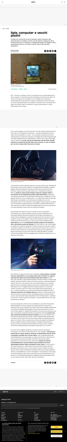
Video (19, 414)
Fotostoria (20, 415)
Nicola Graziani (15, 50)
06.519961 (54, 419)
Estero (2, 415)
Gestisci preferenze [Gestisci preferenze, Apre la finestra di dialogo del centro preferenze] (56, 435)
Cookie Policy (37, 420)
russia (25, 89)
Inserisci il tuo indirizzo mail (8, 402)
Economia (3, 417)
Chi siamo (36, 414)
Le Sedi (36, 415)
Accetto (56, 427)
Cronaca (7, 28)
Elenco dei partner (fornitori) (34, 428)
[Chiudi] (65, 431)
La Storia (36, 417)
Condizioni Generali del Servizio (33, 407)
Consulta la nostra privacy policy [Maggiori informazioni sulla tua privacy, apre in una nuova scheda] (11, 439)
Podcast (20, 417)
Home (4, 28)
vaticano (21, 89)
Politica (3, 418)
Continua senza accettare (56, 431)
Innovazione (4, 420)
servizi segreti (14, 89)
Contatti (36, 418)
